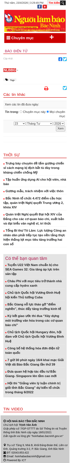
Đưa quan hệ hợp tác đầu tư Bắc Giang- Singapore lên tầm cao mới (31, 374)
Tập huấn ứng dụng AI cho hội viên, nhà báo (34, 182)
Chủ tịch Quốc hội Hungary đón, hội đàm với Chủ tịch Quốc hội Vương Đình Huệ (34, 336)
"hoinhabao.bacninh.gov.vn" (47, 436)
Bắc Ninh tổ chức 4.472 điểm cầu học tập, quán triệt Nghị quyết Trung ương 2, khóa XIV (33, 203)
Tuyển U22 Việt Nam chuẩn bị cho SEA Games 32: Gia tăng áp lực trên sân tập (32, 269)
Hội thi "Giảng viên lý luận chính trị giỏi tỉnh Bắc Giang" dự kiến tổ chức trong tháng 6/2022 (32, 388)
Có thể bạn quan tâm (26, 258)
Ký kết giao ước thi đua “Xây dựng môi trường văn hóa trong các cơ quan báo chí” (34, 320)
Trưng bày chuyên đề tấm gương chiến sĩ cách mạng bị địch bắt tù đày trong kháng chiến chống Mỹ (33, 168)
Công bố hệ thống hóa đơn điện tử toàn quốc (32, 351)
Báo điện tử (16, 51)
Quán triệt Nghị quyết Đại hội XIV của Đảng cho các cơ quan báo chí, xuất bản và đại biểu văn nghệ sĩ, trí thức (33, 219)
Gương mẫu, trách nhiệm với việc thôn (33, 191)
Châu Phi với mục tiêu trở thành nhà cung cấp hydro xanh (33, 283)
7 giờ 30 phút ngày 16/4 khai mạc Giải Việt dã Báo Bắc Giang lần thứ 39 (34, 362)
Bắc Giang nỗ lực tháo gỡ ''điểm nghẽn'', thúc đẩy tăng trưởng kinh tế (33, 307)
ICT (24, 459)
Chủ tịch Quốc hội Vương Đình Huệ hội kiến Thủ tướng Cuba (32, 295)
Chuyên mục (30, 37)
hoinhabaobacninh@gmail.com (33, 456)
